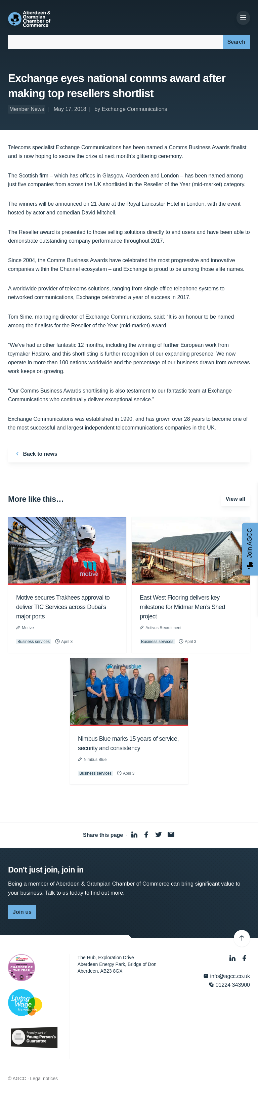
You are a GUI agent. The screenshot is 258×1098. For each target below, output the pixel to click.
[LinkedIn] (233, 958)
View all (235, 499)
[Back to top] (242, 938)
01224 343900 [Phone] (229, 985)
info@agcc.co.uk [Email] (226, 976)
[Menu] (243, 18)
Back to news (35, 454)
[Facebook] (245, 958)
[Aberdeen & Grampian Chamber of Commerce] (29, 19)
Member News (26, 109)
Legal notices (44, 1078)
